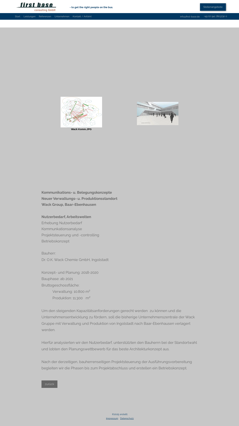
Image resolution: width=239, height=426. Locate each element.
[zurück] (49, 384)
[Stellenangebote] (213, 7)
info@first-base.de (190, 16)
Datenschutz (127, 418)
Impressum (112, 418)
